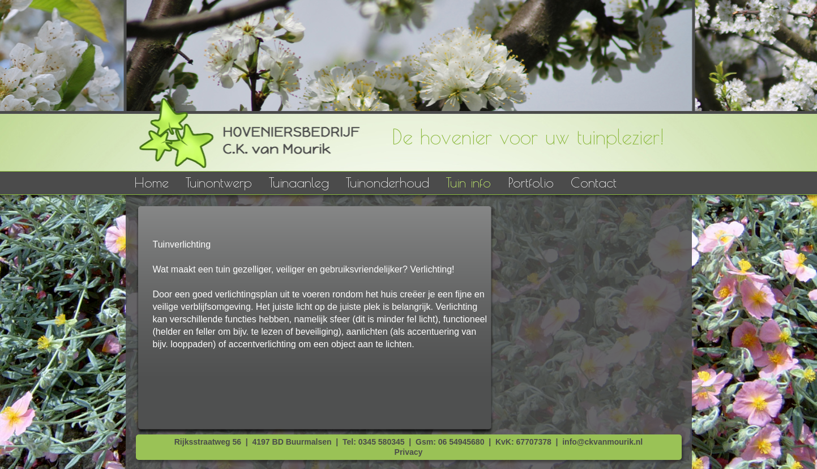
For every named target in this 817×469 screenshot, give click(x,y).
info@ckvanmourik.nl (602, 441)
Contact (594, 182)
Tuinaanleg (299, 182)
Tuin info (468, 182)
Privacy (409, 452)
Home (151, 182)
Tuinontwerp (219, 182)
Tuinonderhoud (387, 182)
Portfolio (531, 182)
